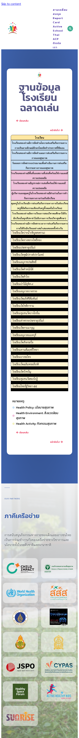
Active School (54, 28)
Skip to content (11, 4)
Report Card (54, 20)
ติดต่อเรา (57, 45)
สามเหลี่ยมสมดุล (54, 12)
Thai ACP (54, 37)
